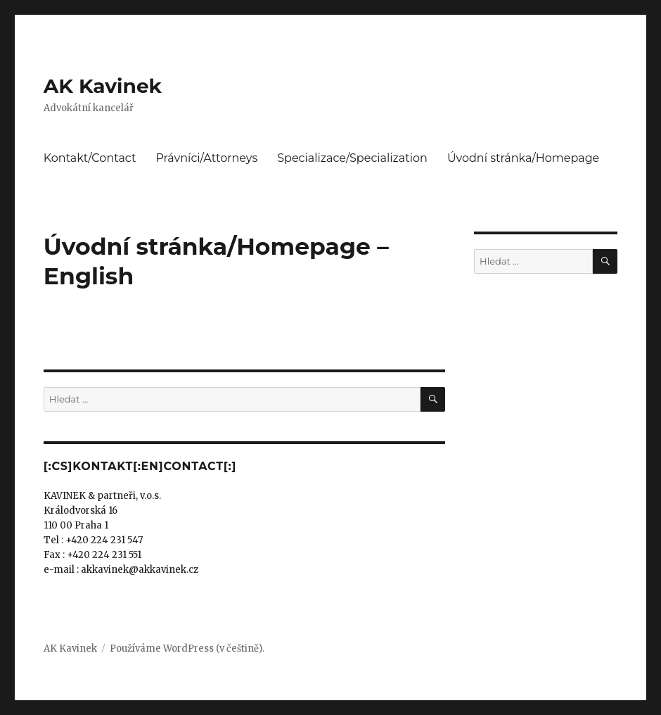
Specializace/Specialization (352, 158)
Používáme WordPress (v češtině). (187, 648)
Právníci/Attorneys (206, 158)
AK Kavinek (103, 86)
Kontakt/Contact (90, 158)
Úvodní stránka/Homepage (523, 158)
